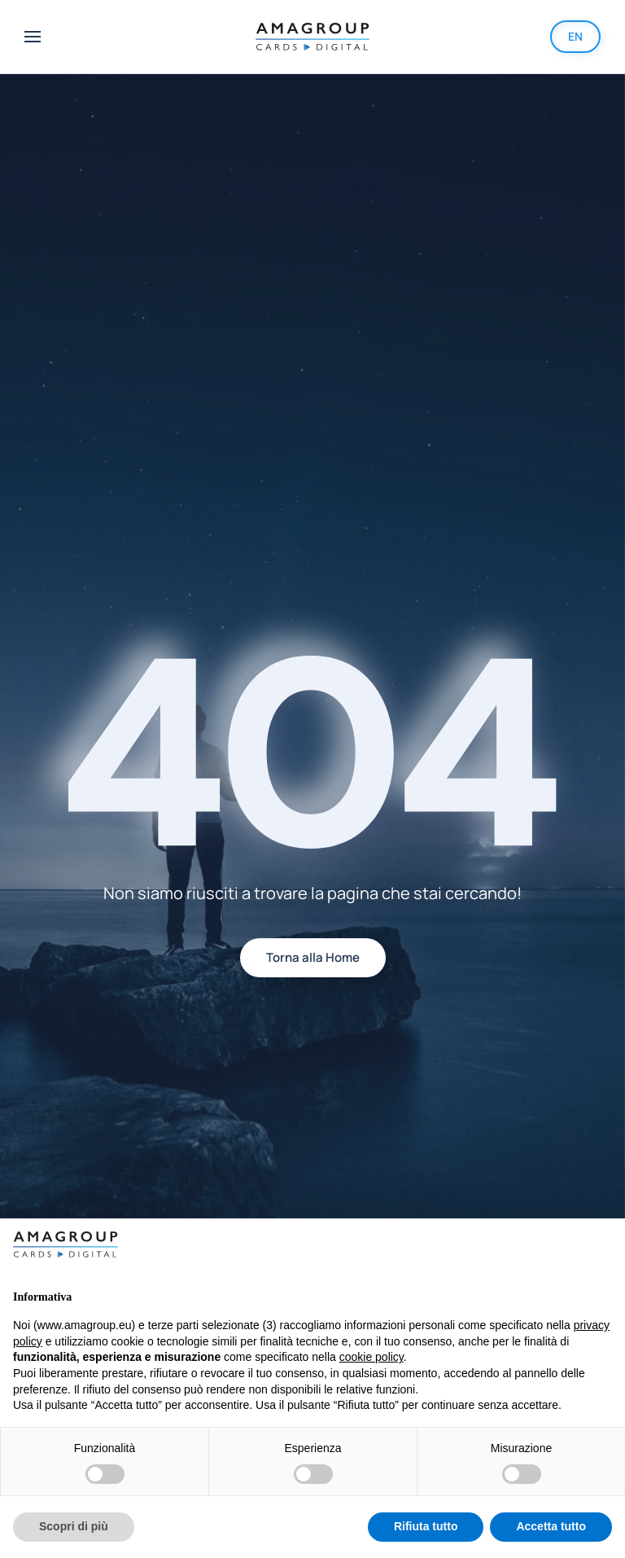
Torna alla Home (313, 957)
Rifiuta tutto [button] (426, 1526)
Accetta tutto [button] (551, 1526)
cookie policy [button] (371, 1356)
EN (575, 36)
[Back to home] (312, 36)
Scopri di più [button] (73, 1526)
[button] (32, 36)
